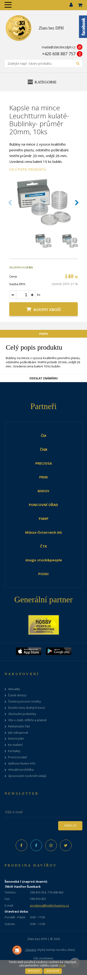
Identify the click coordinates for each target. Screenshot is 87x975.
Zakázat (52, 970)
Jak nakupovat (18, 732)
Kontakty (14, 751)
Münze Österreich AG (43, 532)
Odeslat (70, 825)
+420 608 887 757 (58, 53)
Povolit (34, 970)
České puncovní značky (24, 701)
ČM (43, 435)
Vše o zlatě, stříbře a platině (27, 720)
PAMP (43, 518)
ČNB (43, 449)
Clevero (24, 950)
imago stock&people (43, 560)
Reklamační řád (19, 726)
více (61, 965)
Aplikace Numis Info (22, 763)
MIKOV (43, 491)
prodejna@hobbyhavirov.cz (49, 905)
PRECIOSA (43, 463)
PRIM (43, 477)
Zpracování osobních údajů (27, 776)
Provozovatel (17, 757)
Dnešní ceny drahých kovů (26, 707)
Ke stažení (15, 745)
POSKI (43, 573)
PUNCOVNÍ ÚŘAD (43, 504)
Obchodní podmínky (22, 714)
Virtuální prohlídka (21, 769)
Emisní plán (16, 738)
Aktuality (14, 689)
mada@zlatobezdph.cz (58, 47)
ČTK (43, 546)
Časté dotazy (17, 695)
